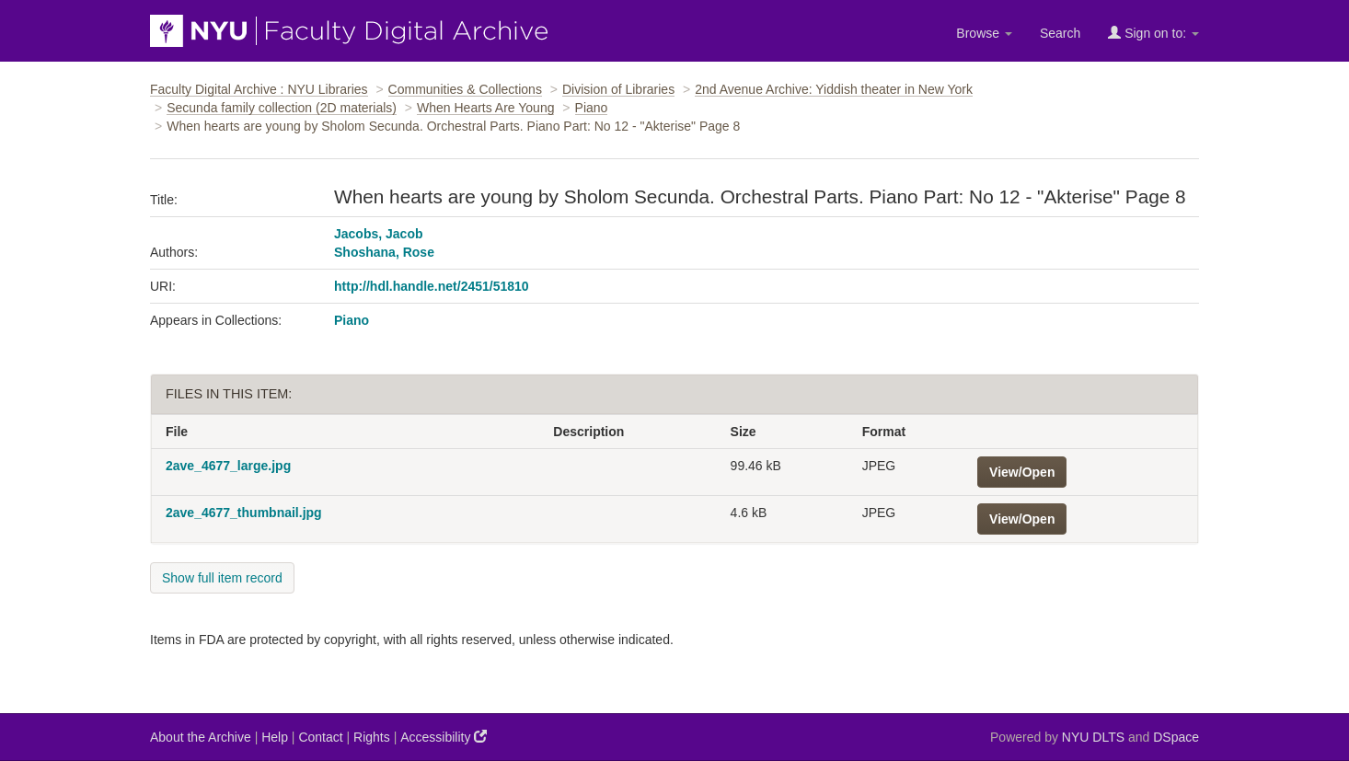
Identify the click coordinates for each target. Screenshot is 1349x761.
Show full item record (222, 578)
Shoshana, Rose (384, 252)
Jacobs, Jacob (378, 233)
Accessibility (443, 736)
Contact (320, 737)
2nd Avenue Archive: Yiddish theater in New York (834, 89)
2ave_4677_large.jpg (228, 465)
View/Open (1022, 472)
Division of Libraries (618, 89)
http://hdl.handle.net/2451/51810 (431, 286)
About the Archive (200, 737)
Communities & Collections (465, 89)
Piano (591, 107)
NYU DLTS (1093, 737)
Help (274, 737)
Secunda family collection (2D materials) (282, 107)
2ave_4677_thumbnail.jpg (244, 512)
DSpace (1176, 737)
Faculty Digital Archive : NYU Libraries (259, 89)
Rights (371, 737)
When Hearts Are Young (485, 107)
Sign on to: (1153, 32)
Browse (984, 33)
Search (1060, 33)
